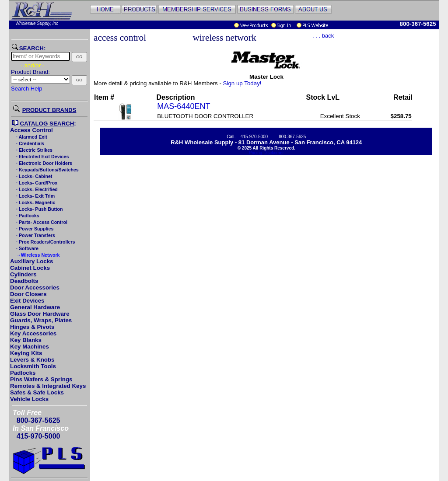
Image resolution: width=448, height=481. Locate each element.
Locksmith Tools (33, 366)
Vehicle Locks (29, 399)
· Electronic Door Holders (43, 163)
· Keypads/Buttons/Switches (47, 169)
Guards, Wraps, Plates (41, 320)
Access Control (31, 130)
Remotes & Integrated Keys (48, 386)
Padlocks (23, 372)
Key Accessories (33, 333)
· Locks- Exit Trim (35, 196)
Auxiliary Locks (31, 261)
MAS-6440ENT (183, 106)
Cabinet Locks (30, 268)
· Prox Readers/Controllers (45, 241)
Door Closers (28, 294)
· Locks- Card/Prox (36, 182)
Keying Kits (26, 353)
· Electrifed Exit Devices (42, 156)
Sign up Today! (242, 83)
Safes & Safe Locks (37, 392)
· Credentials (29, 143)
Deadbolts (24, 281)
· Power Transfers (35, 235)
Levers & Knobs (32, 359)
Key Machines (29, 346)
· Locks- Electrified (36, 189)
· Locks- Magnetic (35, 202)
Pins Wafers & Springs (41, 379)
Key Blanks (26, 340)
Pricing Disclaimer (266, 152)
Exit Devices (27, 300)
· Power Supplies (34, 228)
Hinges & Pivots (32, 327)
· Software (26, 248)
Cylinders (23, 274)
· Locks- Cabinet (33, 176)
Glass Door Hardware (40, 313)
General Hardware (35, 307)
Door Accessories (35, 287)
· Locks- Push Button (39, 209)
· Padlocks (27, 215)
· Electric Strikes (33, 150)
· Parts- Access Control (41, 222)
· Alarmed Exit (31, 136)
